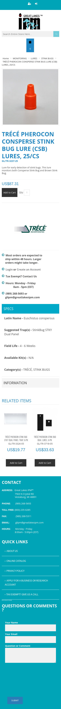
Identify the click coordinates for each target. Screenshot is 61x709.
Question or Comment (30, 646)
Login (9, 269)
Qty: (21, 192)
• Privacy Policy (15, 571)
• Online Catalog (15, 561)
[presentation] (29, 672)
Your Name (30, 622)
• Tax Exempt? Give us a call (21, 594)
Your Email (30, 634)
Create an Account (29, 269)
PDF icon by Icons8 (7, 600)
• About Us (11, 551)
